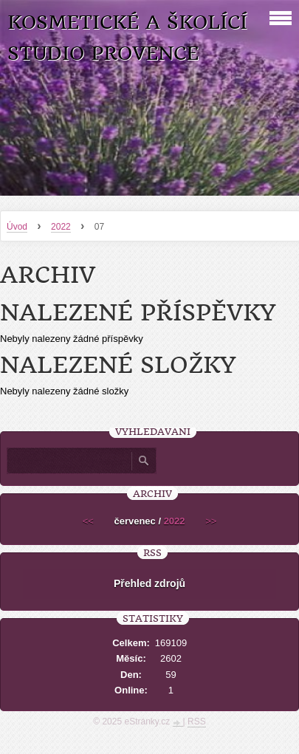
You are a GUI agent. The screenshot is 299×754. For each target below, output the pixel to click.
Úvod (17, 227)
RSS (197, 721)
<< (88, 521)
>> (210, 521)
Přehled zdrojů (149, 583)
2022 (61, 227)
